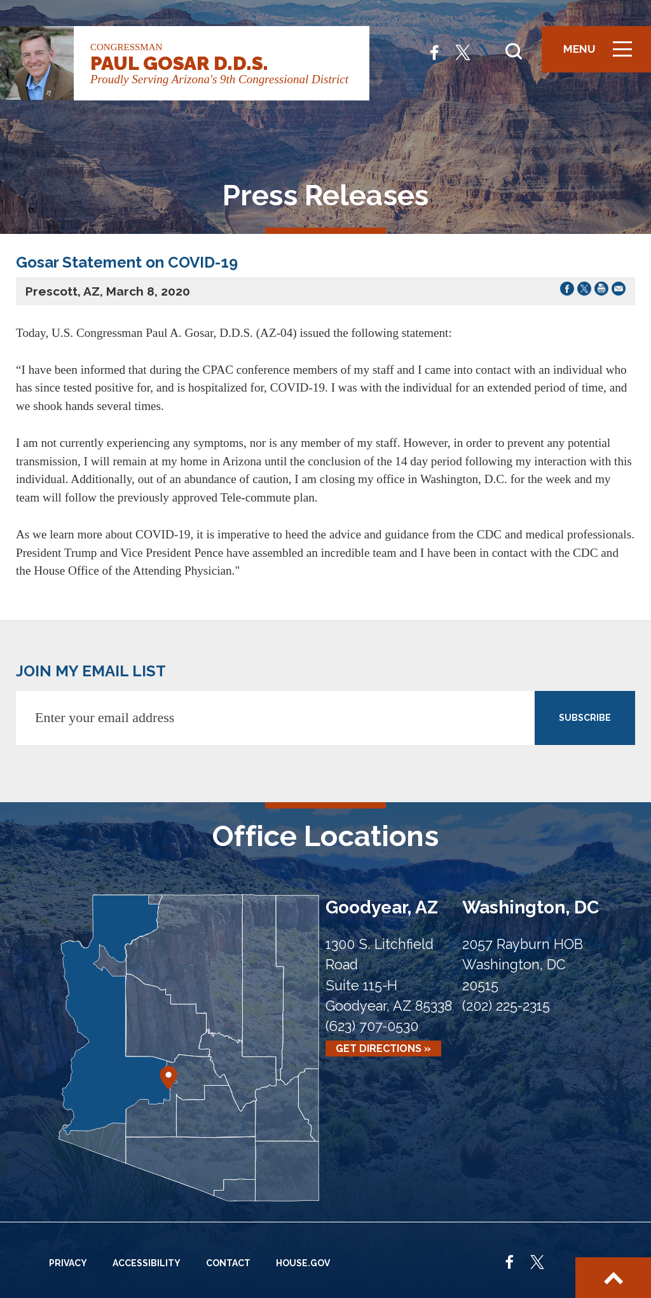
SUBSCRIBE (585, 718)
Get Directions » (383, 1048)
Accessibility (147, 1263)
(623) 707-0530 (372, 1026)
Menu (602, 54)
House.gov (303, 1263)
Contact (228, 1263)
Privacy (68, 1263)
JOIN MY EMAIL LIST (91, 671)
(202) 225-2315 (506, 1006)
